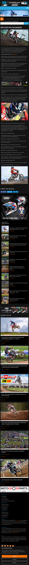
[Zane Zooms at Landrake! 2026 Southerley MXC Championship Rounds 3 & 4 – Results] (5, 231)
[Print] (14, 87)
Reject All (14, 562)
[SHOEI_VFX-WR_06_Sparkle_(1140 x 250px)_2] (14, 314)
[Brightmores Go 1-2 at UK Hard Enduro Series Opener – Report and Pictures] (5, 278)
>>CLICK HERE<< (17, 166)
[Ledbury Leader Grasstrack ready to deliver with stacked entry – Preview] (5, 294)
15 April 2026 (12, 295)
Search (27, 25)
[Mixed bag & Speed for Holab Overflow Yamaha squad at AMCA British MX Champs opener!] (5, 247)
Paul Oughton (17, 522)
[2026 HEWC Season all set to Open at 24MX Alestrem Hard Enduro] (5, 239)
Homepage (2, 23)
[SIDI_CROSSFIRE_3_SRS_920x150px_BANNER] (14, 7)
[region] (14, 555)
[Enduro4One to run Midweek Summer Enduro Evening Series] (5, 262)
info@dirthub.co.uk (16, 534)
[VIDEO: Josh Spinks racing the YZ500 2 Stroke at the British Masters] (14, 385)
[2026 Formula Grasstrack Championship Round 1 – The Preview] (5, 254)
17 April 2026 (12, 232)
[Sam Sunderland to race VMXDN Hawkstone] (14, 470)
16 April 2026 (12, 256)
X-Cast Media (14, 56)
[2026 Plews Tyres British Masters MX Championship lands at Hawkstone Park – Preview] (5, 270)
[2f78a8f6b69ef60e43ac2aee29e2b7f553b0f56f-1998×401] (14, 493)
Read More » (5, 345)
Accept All (14, 556)
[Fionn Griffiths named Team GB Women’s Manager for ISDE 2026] (5, 302)
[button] (27, 9)
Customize (14, 559)
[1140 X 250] (14, 18)
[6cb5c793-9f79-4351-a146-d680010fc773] (14, 221)
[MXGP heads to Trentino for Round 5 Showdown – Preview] (5, 286)
